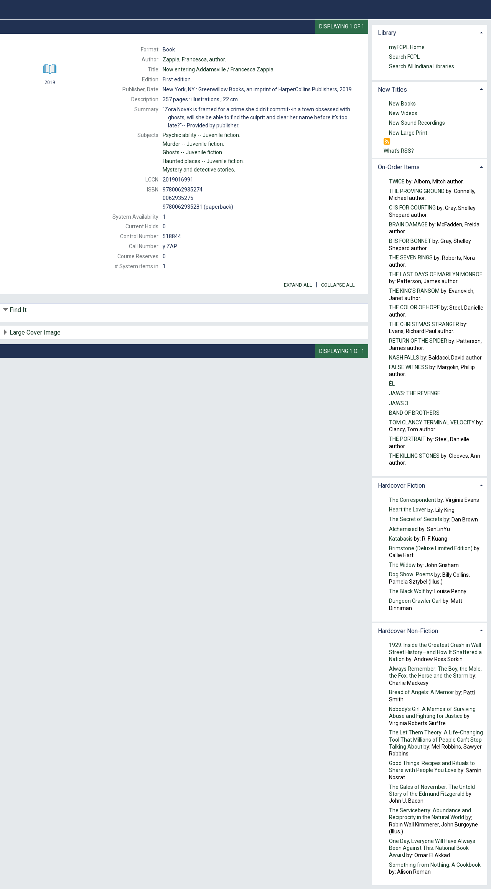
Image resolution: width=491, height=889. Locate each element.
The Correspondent (412, 500)
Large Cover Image (35, 332)
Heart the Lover (407, 510)
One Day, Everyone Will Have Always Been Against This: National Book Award (432, 848)
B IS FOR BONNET (410, 241)
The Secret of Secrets (415, 519)
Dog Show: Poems (411, 575)
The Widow (402, 565)
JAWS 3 (398, 403)
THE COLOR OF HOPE (414, 308)
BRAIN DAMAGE (408, 224)
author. (194, 59)
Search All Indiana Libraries (421, 66)
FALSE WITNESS (408, 367)
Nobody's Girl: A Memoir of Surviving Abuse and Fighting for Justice (432, 712)
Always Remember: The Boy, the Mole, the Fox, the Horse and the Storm (435, 672)
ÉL (392, 384)
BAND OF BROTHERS (414, 413)
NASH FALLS (404, 358)
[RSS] (387, 142)
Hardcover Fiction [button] (401, 485)
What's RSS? (399, 151)
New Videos (403, 114)
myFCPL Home (407, 47)
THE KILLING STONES (414, 456)
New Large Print (408, 133)
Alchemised (403, 529)
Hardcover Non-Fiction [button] (408, 631)
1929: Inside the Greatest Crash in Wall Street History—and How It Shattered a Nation (435, 652)
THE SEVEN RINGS (411, 258)
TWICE (397, 181)
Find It (18, 309)
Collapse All (338, 285)
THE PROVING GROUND (417, 191)
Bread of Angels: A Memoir (421, 692)
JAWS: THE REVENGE (414, 394)
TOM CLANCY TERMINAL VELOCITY (432, 422)
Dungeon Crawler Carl (415, 601)
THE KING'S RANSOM (414, 291)
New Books (402, 104)
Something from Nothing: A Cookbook (435, 865)
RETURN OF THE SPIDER (418, 341)
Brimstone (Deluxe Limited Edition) (431, 548)
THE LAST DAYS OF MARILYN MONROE (436, 274)
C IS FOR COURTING (412, 208)
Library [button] (387, 32)
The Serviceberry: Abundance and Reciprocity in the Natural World (430, 814)
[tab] (429, 32)
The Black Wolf (407, 591)
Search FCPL (404, 57)
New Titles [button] (392, 89)
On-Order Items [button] (399, 167)
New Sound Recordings (417, 123)
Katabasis (401, 539)
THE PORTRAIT (407, 439)
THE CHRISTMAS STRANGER (424, 324)
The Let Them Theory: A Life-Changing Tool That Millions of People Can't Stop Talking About (436, 740)
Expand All (298, 285)
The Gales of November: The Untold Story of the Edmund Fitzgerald (432, 790)
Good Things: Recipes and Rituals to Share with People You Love (432, 767)
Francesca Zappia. (219, 69)
